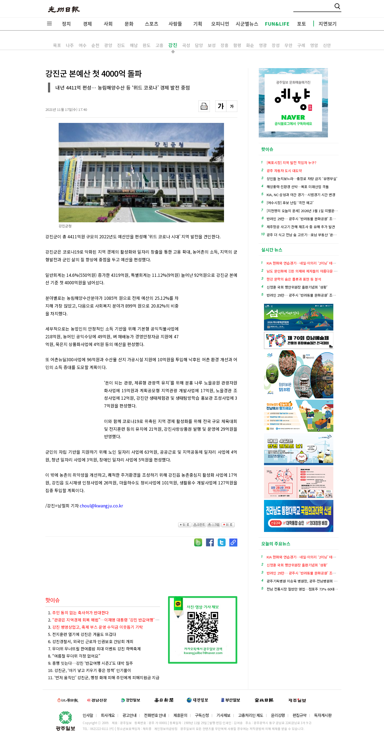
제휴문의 (180, 715)
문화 (129, 23)
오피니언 (220, 23)
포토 (301, 23)
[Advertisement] (210, 323)
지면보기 (328, 23)
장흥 (225, 45)
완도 (147, 45)
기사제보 (223, 715)
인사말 (88, 715)
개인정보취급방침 (166, 728)
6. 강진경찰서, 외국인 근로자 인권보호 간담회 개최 (90, 641)
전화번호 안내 (155, 715)
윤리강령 (278, 715)
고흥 (159, 45)
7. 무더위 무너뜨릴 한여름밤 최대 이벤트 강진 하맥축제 (94, 648)
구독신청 (202, 715)
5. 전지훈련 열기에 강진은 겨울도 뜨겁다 (82, 634)
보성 (212, 45)
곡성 (186, 45)
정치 (66, 23)
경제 (87, 23)
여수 (83, 45)
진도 (121, 45)
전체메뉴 (49, 23)
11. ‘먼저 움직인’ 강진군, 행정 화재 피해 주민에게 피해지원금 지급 (103, 677)
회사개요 (108, 715)
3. (95, 627)
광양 (108, 45)
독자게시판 (322, 715)
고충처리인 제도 (250, 715)
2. (104, 620)
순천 (95, 45)
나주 (70, 45)
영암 (314, 45)
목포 (57, 45)
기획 (197, 23)
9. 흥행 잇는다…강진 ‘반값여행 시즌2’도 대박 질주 (90, 663)
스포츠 (151, 23)
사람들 (175, 23)
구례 (301, 45)
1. (78, 612)
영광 (263, 45)
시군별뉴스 (247, 23)
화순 (250, 45)
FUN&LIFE (277, 23)
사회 (108, 23)
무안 (289, 45)
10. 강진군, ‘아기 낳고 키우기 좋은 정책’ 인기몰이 (89, 670)
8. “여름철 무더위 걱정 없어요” (74, 656)
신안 (327, 45)
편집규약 (299, 715)
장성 (276, 45)
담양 (199, 45)
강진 (172, 44)
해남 (134, 45)
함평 (237, 45)
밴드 (339, 9)
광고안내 (129, 715)
